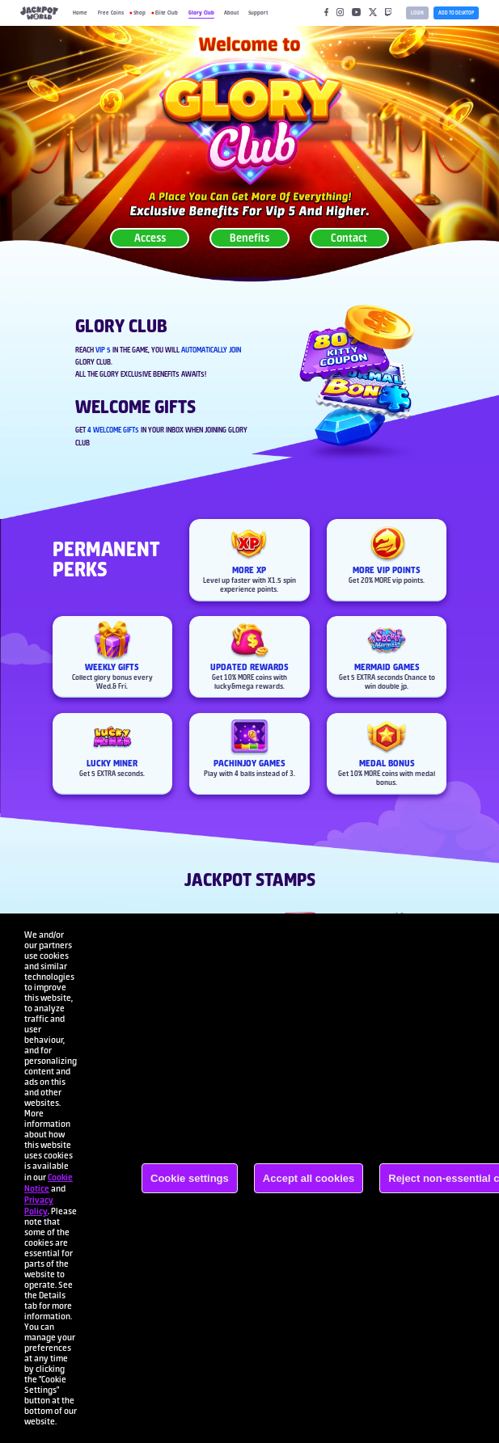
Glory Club (201, 12)
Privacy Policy (38, 1205)
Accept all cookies (308, 1178)
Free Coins (111, 12)
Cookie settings (189, 1178)
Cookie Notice (48, 1182)
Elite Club (166, 12)
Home (80, 12)
